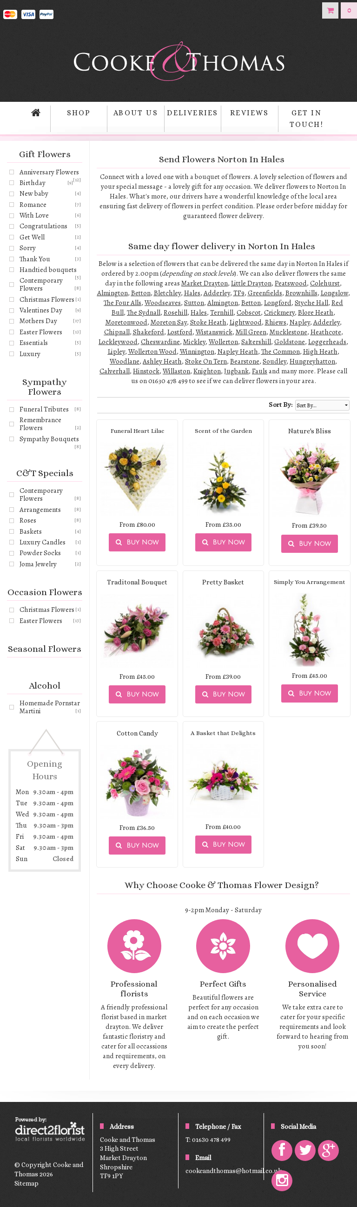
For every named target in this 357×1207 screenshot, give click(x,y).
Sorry (28, 247)
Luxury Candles (43, 542)
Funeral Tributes (44, 409)
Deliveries (192, 112)
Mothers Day (38, 320)
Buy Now (137, 542)
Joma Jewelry (38, 564)
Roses (28, 520)
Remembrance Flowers (40, 423)
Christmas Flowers (47, 299)
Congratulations (43, 226)
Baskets (31, 531)
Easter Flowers (41, 332)
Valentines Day (41, 310)
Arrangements (40, 509)
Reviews (249, 112)
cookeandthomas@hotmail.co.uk (233, 1170)
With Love (34, 215)
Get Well (32, 237)
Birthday (33, 182)
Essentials (34, 342)
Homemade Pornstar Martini (50, 707)
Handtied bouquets (48, 269)
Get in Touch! (307, 118)
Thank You (35, 259)
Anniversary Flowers (49, 172)
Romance (33, 204)
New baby (34, 193)
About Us (135, 112)
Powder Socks (40, 552)
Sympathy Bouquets (49, 439)
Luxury (30, 353)
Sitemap (26, 1183)
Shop (79, 112)
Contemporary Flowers (41, 284)
